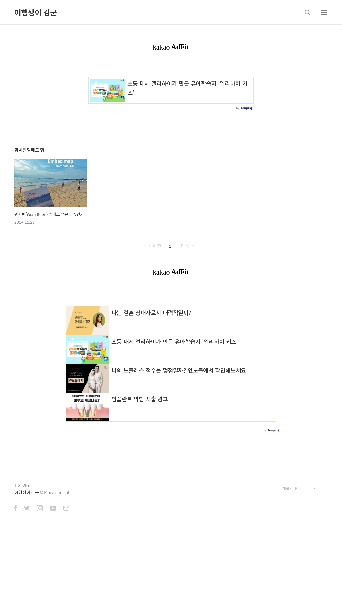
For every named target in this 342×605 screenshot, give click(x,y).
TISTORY (21, 485)
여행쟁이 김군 (35, 12)
